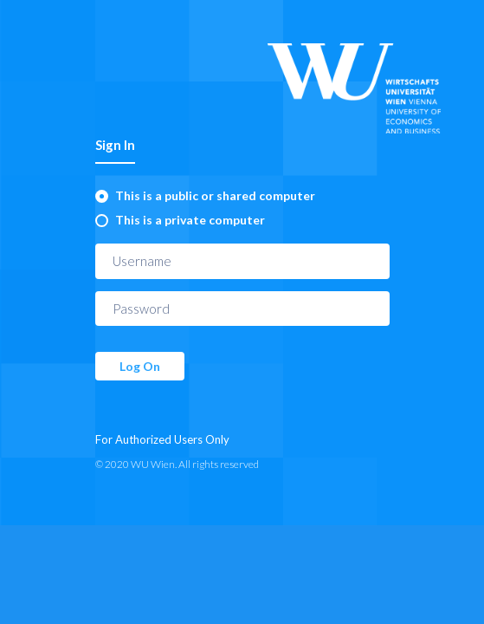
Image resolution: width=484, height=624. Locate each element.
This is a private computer (190, 219)
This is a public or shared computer (215, 195)
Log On (139, 366)
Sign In (115, 145)
